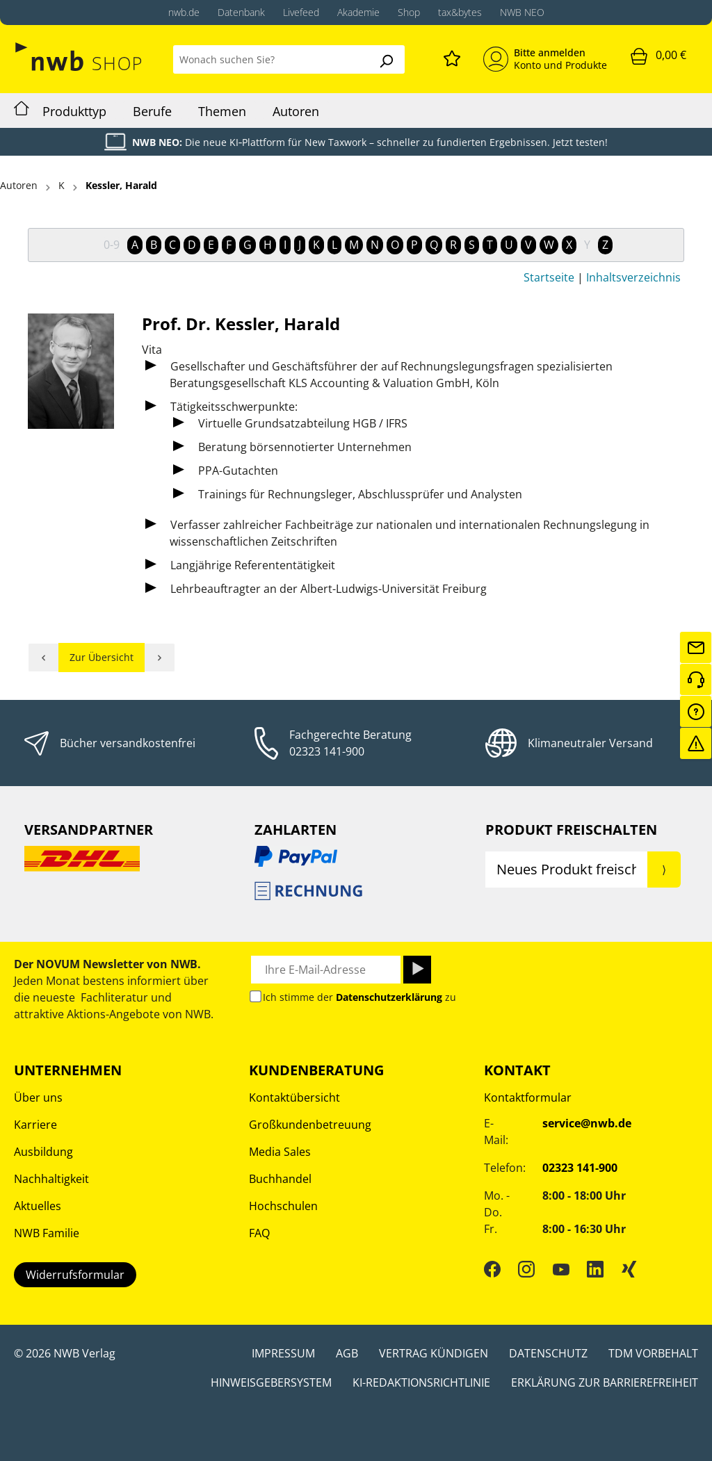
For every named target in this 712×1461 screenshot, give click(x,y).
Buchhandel (280, 1178)
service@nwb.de (586, 1123)
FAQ (259, 1233)
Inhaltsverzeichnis (633, 277)
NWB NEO (522, 12)
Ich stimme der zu (359, 997)
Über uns (38, 1097)
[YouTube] (561, 1268)
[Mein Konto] (545, 59)
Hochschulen (283, 1206)
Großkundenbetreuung (310, 1124)
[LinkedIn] (595, 1268)
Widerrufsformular (75, 1274)
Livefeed (301, 12)
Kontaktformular (528, 1097)
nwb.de (184, 12)
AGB (347, 1353)
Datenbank (241, 12)
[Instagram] (526, 1268)
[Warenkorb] (658, 56)
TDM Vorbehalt (653, 1353)
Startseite (549, 277)
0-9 (112, 244)
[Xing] (629, 1268)
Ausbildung (43, 1151)
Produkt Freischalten (571, 829)
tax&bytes (460, 12)
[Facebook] (492, 1268)
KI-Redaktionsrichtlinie (421, 1382)
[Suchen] (386, 59)
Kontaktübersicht (294, 1097)
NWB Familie (46, 1233)
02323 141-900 (326, 751)
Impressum (283, 1353)
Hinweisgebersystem (271, 1382)
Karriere (35, 1124)
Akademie (358, 12)
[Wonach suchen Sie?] (270, 59)
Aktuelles (37, 1206)
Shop (409, 12)
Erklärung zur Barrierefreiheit (604, 1382)
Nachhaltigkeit (51, 1178)
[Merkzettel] (451, 56)
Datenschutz (548, 1353)
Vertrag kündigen (433, 1353)
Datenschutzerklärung (389, 997)
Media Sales (280, 1151)
